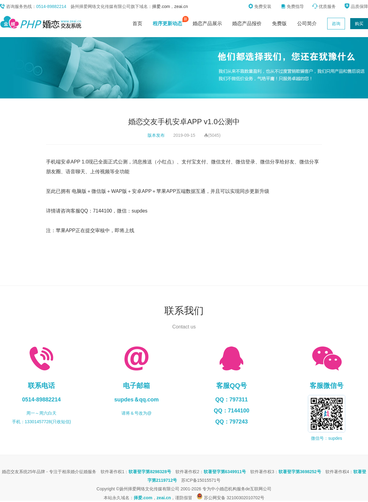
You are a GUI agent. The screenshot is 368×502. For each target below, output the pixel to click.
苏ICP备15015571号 (200, 480)
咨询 (336, 23)
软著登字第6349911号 (225, 471)
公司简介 (307, 23)
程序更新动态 (169, 22)
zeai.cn (181, 6)
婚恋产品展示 (207, 23)
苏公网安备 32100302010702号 (230, 497)
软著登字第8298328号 (149, 471)
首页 (137, 23)
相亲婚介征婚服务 (79, 471)
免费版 (279, 23)
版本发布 (156, 135)
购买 (359, 23)
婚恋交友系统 (15, 471)
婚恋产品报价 (247, 23)
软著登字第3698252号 (299, 471)
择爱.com (161, 6)
